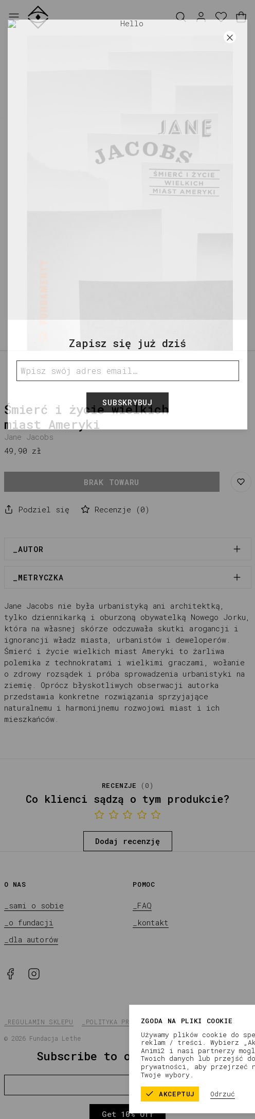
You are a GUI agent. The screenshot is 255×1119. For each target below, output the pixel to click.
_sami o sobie (34, 905)
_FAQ (142, 905)
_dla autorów (31, 939)
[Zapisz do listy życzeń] (241, 482)
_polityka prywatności (124, 1022)
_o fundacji (28, 922)
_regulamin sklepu (39, 1022)
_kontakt (151, 922)
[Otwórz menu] (14, 17)
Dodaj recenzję (127, 841)
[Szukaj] (181, 17)
